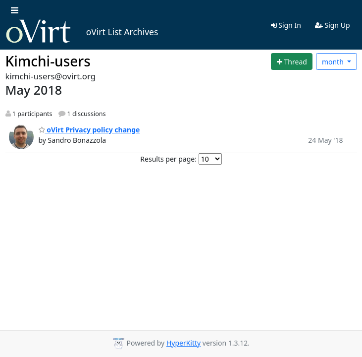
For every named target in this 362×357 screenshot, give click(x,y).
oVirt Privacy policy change (89, 129)
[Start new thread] (291, 61)
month (334, 61)
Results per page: (168, 159)
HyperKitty (183, 343)
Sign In (286, 25)
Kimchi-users (48, 61)
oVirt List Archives (81, 31)
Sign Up (332, 25)
